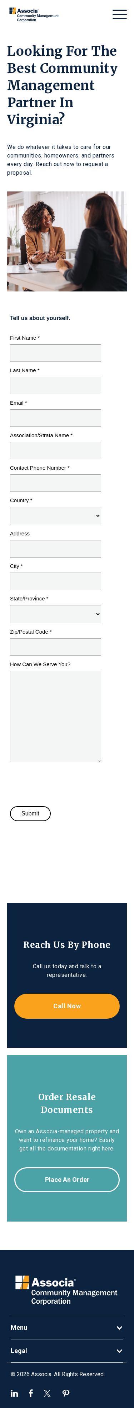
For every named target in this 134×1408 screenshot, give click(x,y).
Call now (67, 1006)
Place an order (67, 1179)
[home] (34, 14)
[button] (120, 14)
